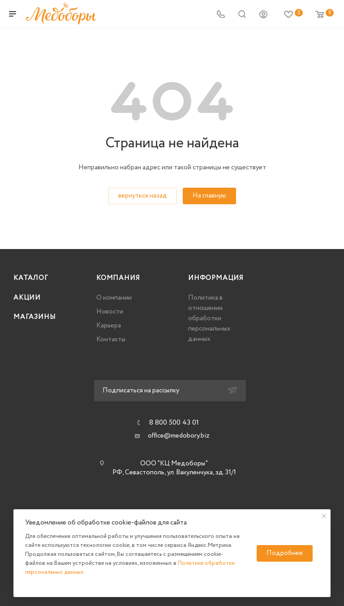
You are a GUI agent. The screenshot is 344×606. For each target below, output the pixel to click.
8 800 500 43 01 (174, 422)
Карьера (108, 326)
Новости (109, 312)
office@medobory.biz (179, 435)
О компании (114, 298)
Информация (216, 278)
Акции (27, 298)
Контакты (110, 339)
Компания (118, 278)
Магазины (34, 317)
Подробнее (285, 553)
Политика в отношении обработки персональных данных (209, 318)
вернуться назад (142, 196)
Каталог (30, 278)
